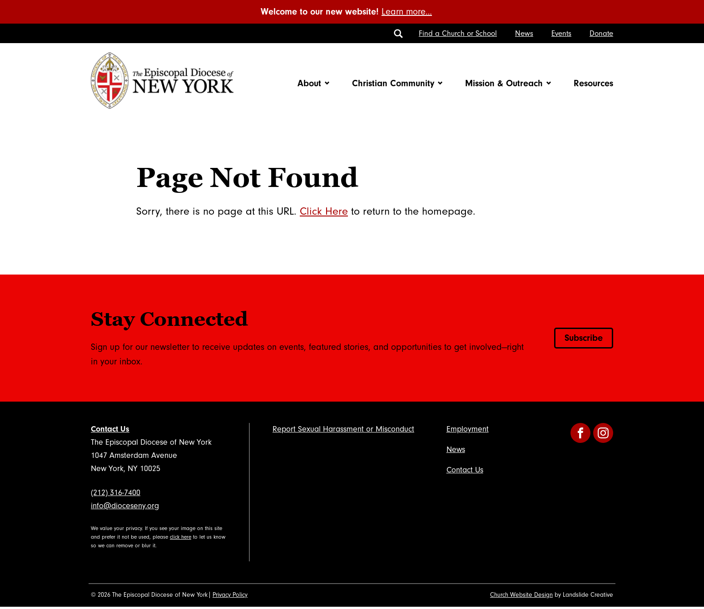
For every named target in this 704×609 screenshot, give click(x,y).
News (524, 33)
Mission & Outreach (504, 84)
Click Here (324, 213)
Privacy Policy (230, 597)
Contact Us (110, 431)
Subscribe (584, 339)
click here (180, 539)
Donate (601, 33)
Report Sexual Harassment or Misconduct (343, 431)
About (309, 84)
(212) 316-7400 (115, 495)
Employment (467, 431)
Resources (593, 84)
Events (561, 33)
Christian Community (393, 84)
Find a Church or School (458, 33)
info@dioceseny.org (125, 507)
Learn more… (407, 12)
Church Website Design (521, 596)
